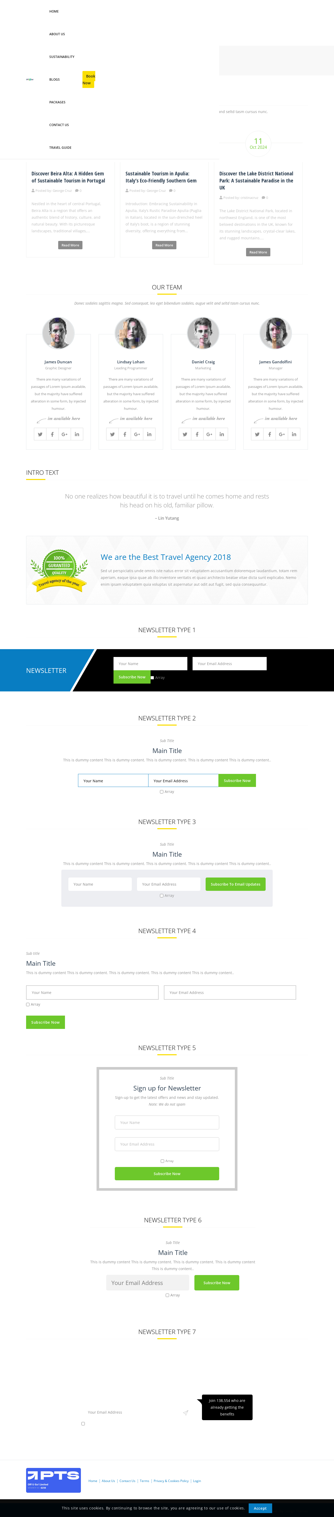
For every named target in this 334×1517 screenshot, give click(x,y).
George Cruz (62, 190)
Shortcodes (51, 64)
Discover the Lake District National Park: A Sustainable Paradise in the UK (256, 180)
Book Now (288, 22)
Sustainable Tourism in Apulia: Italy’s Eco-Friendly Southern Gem (161, 177)
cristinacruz (249, 197)
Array (160, 677)
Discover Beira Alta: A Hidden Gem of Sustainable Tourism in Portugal (68, 177)
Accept (260, 1508)
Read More (70, 245)
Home (31, 64)
